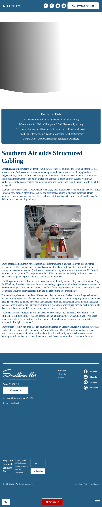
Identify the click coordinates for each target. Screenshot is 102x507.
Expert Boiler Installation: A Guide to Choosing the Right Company (50, 134)
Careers (61, 378)
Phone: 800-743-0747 (11, 384)
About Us (61, 374)
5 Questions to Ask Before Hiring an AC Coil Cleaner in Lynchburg (51, 124)
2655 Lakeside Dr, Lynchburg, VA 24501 (18, 398)
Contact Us (15, 390)
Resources (62, 371)
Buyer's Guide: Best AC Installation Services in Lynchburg (51, 138)
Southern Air (7, 189)
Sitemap (96, 484)
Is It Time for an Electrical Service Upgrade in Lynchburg (51, 119)
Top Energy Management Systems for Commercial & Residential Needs (50, 129)
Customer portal (83, 6)
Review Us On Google (11, 403)
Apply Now (52, 502)
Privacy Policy (83, 484)
